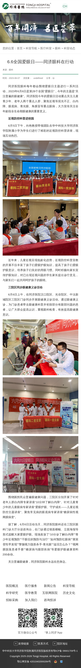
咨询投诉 (50, 600)
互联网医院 (50, 592)
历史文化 (69, 592)
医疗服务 (31, 585)
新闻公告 (50, 585)
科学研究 (12, 592)
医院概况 (12, 585)
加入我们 (31, 600)
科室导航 (31, 48)
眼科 (58, 48)
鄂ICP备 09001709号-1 (65, 651)
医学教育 (31, 592)
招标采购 (12, 600)
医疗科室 (46, 48)
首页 (20, 48)
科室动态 (69, 48)
